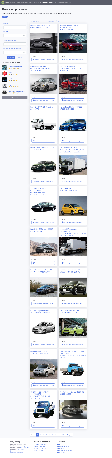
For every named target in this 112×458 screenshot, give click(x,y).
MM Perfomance (13, 79)
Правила (61, 449)
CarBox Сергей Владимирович (17, 91)
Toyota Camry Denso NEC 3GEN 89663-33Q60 (72, 393)
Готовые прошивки (46, 2)
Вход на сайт (39, 451)
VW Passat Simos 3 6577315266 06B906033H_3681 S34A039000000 (38, 191)
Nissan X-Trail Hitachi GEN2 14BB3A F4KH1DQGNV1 (71, 271)
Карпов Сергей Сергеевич (16, 85)
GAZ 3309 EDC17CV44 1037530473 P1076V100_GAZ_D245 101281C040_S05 (40, 395)
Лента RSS (14, 98)
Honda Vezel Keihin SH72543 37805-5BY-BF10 (42, 149)
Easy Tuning (10, 2)
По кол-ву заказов (47, 21)
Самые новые (34, 21)
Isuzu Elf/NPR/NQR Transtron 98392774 (41, 108)
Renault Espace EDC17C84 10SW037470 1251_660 (41, 271)
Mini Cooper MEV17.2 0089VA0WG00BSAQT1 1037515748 (40, 68)
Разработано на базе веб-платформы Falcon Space (17, 451)
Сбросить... (20, 57)
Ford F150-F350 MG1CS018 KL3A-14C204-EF (41, 230)
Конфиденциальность (65, 451)
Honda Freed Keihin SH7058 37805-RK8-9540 (71, 108)
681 (63, 435)
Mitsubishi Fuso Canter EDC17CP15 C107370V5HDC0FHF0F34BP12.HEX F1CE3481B (73, 232)
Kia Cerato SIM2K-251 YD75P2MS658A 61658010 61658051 (71, 68)
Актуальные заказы (61, 2)
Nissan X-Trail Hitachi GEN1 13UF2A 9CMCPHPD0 (41, 352)
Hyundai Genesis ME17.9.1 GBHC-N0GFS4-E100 (41, 26)
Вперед (69, 435)
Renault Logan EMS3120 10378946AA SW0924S (40, 311)
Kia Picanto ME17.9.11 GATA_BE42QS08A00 (68, 189)
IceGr (10, 73)
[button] (109, 2)
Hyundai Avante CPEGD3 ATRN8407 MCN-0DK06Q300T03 (70, 27)
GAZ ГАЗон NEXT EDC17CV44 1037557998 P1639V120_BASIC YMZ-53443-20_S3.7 (73, 354)
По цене (58, 21)
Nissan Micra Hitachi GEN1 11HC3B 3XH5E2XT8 (70, 311)
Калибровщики (34, 2)
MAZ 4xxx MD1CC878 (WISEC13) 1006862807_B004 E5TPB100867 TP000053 (72, 150)
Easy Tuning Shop (24, 447)
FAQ (70, 2)
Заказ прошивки (22, 2)
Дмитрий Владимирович (15, 66)
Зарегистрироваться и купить (43, 59)
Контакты (61, 453)
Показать (11, 58)
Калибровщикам (63, 446)
